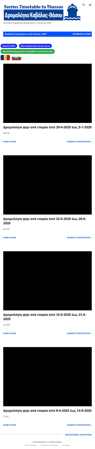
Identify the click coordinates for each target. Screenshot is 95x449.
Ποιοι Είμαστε (30, 445)
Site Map (66, 445)
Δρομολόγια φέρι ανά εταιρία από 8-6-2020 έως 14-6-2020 (47, 410)
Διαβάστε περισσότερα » (79, 142)
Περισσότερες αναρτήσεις (78, 435)
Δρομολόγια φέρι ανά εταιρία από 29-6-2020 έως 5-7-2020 (47, 127)
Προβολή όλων (81, 34)
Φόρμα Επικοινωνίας (49, 445)
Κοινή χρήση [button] (9, 142)
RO (5, 57)
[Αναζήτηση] (83, 5)
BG (16, 57)
